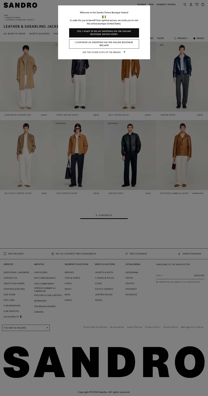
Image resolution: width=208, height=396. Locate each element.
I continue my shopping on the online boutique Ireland (104, 44)
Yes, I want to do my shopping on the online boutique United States (104, 32)
